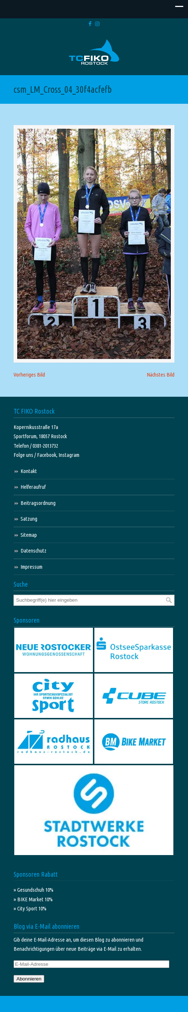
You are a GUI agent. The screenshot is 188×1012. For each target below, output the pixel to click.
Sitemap (28, 535)
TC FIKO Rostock (94, 52)
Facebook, (48, 455)
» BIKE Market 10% (33, 899)
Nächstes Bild (160, 374)
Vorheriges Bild (29, 374)
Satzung (28, 519)
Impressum (31, 567)
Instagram (69, 455)
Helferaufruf (33, 487)
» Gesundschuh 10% (33, 890)
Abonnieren (28, 979)
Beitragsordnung (38, 503)
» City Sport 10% (30, 908)
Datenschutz (33, 550)
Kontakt (28, 471)
